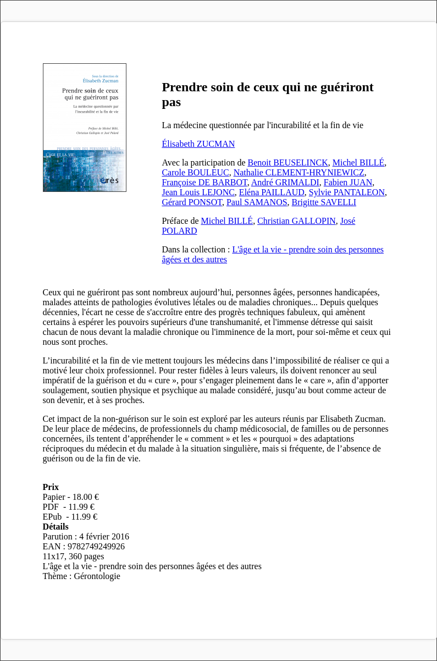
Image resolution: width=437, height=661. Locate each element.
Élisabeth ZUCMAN (198, 143)
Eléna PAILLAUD (272, 192)
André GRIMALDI (285, 182)
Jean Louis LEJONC (198, 192)
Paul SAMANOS (256, 202)
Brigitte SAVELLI (324, 202)
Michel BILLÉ (359, 162)
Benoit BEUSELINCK (288, 162)
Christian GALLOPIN (296, 220)
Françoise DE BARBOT (204, 182)
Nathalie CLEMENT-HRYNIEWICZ (299, 172)
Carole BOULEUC (195, 172)
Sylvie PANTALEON (347, 192)
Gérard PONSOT (192, 202)
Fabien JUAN (348, 182)
